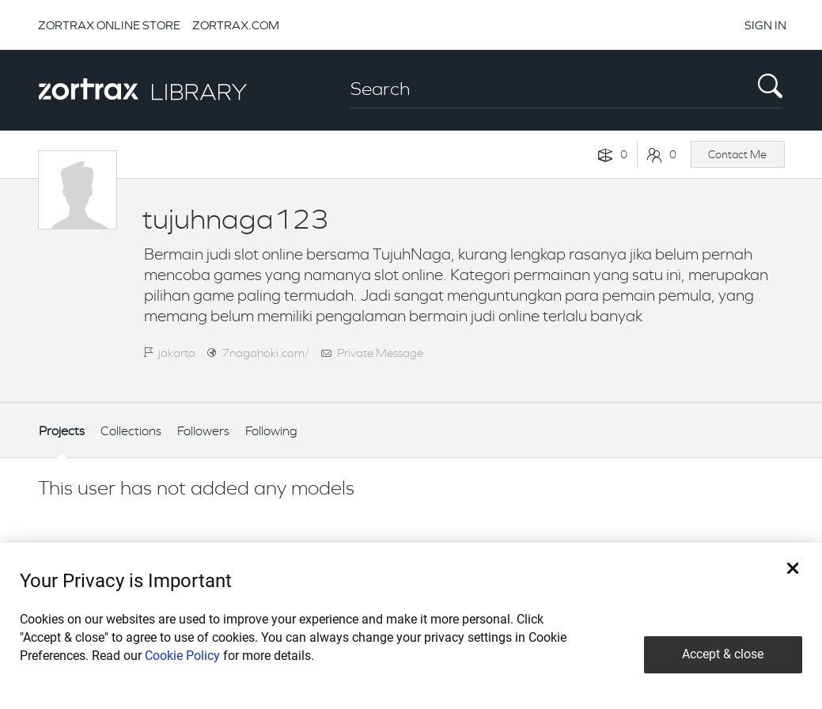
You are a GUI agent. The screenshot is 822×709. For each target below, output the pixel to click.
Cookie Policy (182, 655)
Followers (203, 430)
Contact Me (737, 154)
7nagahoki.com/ (265, 352)
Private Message (380, 352)
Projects (62, 430)
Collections (130, 430)
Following (271, 430)
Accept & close (722, 654)
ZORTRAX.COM (235, 25)
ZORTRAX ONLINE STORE (109, 25)
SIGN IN (765, 25)
